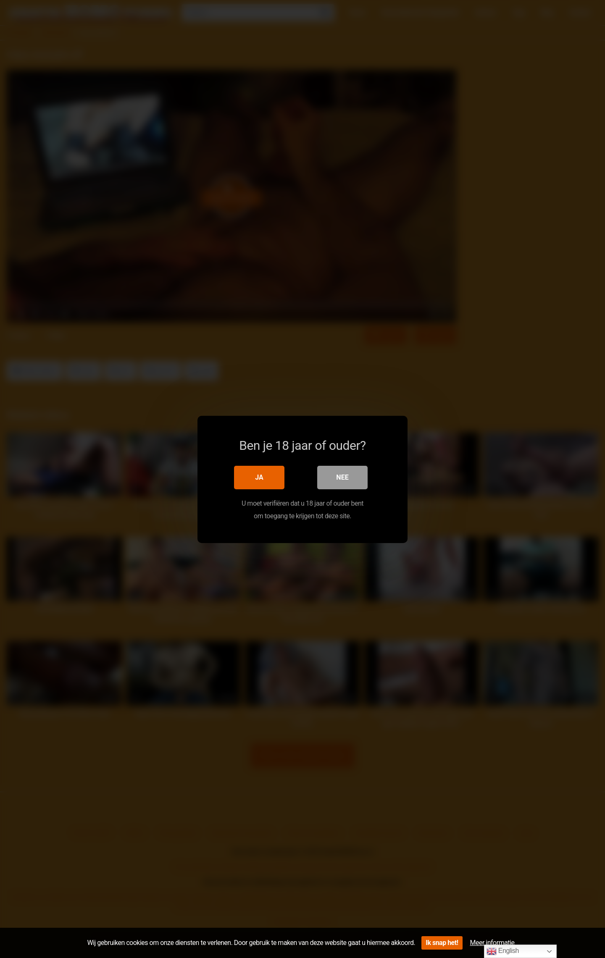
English (503, 951)
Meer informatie (492, 943)
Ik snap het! (442, 943)
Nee (342, 477)
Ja (259, 477)
